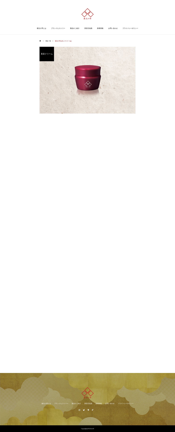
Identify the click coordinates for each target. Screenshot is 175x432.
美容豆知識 (88, 28)
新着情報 (100, 28)
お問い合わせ (113, 28)
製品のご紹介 (74, 28)
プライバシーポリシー (130, 28)
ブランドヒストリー (58, 28)
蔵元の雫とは (41, 28)
